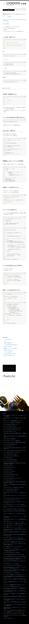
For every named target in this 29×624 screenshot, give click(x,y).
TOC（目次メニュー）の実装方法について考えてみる (15, 487)
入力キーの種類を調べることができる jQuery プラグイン (16, 574)
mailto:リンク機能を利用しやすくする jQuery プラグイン (16, 541)
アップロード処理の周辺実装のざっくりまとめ (14, 420)
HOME (8, 8)
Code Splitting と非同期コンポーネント (13, 424)
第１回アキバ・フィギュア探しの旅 (12, 572)
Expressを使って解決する (7, 346)
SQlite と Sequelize (9, 457)
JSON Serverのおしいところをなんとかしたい (14, 14)
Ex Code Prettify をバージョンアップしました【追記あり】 (16, 504)
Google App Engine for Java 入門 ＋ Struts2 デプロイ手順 (15, 554)
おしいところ (6, 341)
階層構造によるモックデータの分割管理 (10, 348)
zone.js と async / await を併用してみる (13, 455)
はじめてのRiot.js (9, 469)
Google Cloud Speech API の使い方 (12, 461)
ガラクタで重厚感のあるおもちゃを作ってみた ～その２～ (16, 584)
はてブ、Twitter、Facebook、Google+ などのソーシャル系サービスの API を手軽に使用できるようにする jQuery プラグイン (15, 559)
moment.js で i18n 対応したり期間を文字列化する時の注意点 (16, 442)
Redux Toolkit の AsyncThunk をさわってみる (13, 429)
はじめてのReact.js (10, 472)
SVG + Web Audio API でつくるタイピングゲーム (14, 478)
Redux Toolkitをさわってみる (11, 431)
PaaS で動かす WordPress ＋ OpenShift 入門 (13, 552)
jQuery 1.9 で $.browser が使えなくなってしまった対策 (15, 613)
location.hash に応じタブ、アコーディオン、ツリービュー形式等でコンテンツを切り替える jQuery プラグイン (15, 568)
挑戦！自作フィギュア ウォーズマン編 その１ (15, 546)
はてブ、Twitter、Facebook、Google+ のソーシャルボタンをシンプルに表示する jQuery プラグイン (15, 550)
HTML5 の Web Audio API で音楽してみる (13, 489)
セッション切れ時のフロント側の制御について (14, 422)
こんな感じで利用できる (8, 339)
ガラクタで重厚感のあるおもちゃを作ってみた (14, 586)
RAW (24, 39)
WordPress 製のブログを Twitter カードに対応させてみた (15, 509)
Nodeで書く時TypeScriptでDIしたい (12, 444)
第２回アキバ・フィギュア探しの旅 (12, 563)
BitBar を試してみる (10, 465)
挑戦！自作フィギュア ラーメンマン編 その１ (15, 527)
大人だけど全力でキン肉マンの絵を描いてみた (14, 565)
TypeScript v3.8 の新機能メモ (11, 438)
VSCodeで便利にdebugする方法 (12, 459)
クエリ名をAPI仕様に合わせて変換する (10, 353)
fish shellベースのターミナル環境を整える (13, 440)
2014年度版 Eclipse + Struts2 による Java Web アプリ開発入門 (16, 556)
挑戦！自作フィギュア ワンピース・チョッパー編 (15, 521)
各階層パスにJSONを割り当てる (9, 350)
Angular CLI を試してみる (11, 467)
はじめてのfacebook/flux (10, 471)
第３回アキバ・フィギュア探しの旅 (12, 548)
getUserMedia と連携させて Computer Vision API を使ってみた (16, 450)
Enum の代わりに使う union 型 (11, 426)
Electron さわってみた (10, 476)
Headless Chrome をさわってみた (12, 454)
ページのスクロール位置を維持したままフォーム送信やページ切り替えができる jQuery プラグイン (15, 570)
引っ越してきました (10, 618)
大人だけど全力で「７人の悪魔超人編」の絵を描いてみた (16, 523)
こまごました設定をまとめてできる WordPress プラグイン (16, 610)
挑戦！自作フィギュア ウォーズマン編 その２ (15, 537)
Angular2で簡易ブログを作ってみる (12, 474)
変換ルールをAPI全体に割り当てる (9, 355)
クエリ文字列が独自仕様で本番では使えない (11, 344)
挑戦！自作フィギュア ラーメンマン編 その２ (15, 525)
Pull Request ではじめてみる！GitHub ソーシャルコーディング (16, 498)
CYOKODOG (13, 3)
